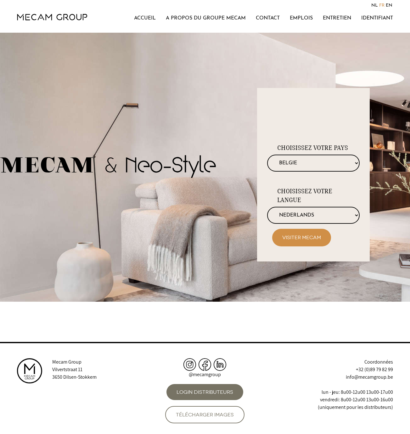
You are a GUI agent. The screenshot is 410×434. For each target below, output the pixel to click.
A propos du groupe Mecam (206, 18)
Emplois (301, 18)
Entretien (337, 18)
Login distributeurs (205, 392)
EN (389, 5)
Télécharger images (205, 415)
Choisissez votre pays (312, 147)
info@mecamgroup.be (369, 377)
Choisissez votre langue (304, 195)
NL (374, 5)
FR (382, 5)
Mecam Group (66, 362)
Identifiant (377, 18)
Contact (268, 18)
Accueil (145, 18)
